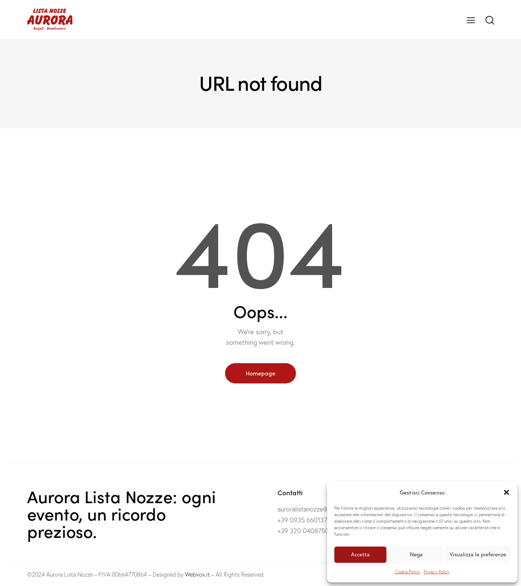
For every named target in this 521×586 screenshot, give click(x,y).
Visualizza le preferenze (478, 554)
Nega (416, 554)
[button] (506, 492)
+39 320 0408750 (303, 531)
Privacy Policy (436, 571)
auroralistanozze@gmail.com (317, 509)
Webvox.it (197, 574)
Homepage (260, 373)
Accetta (360, 554)
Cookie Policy (407, 571)
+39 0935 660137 (302, 520)
